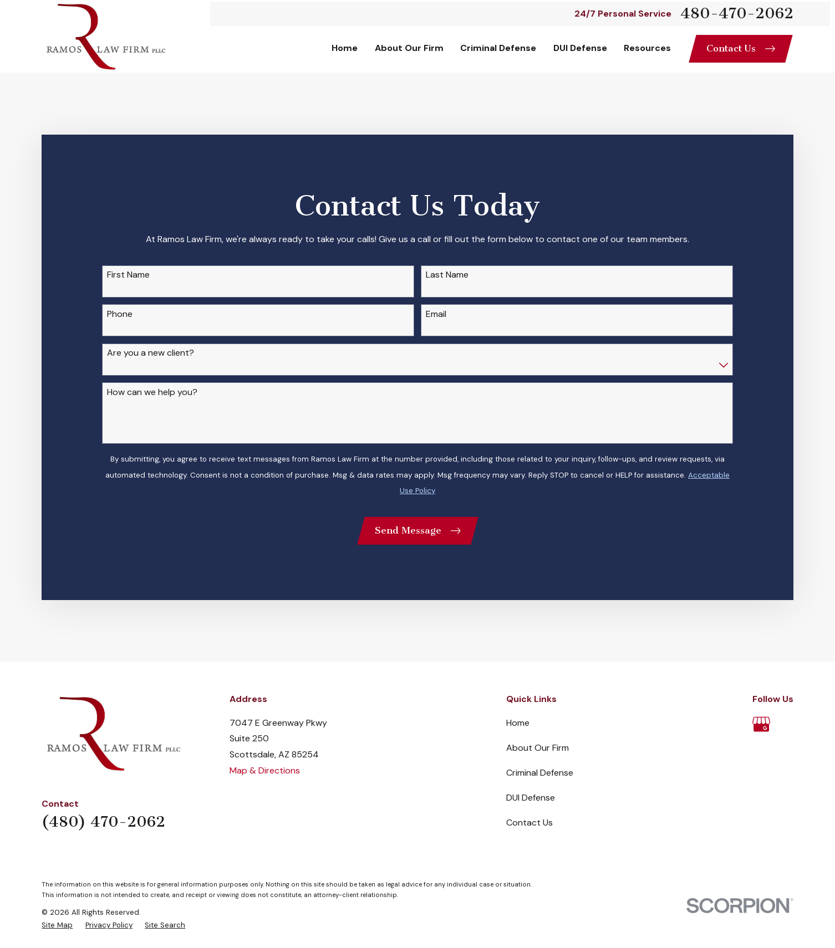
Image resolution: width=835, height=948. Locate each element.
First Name (128, 274)
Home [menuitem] (345, 48)
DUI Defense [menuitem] (580, 48)
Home (517, 723)
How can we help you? (152, 392)
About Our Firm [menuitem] (409, 48)
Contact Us (740, 48)
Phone (120, 314)
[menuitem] (57, 925)
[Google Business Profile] (761, 724)
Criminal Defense (539, 772)
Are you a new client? (150, 352)
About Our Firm (537, 748)
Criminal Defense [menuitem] (498, 48)
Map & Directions (265, 770)
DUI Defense (530, 797)
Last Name (447, 274)
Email (436, 314)
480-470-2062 (736, 14)
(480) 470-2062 (103, 822)
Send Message (418, 530)
